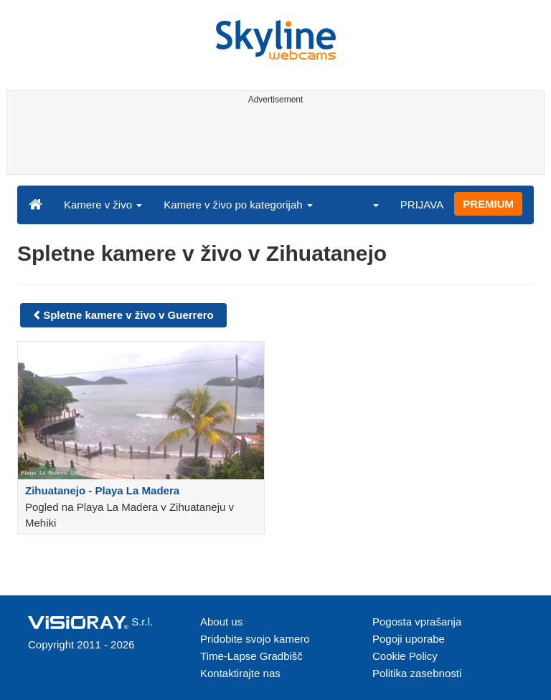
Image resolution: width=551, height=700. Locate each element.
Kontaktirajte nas (240, 673)
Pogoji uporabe (408, 639)
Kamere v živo (103, 204)
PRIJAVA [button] (421, 204)
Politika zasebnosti (416, 673)
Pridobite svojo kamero (255, 639)
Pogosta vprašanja (416, 621)
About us (221, 621)
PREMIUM (488, 204)
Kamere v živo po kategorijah (238, 204)
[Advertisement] (273, 142)
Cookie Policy (405, 656)
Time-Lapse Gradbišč (251, 656)
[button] (367, 204)
